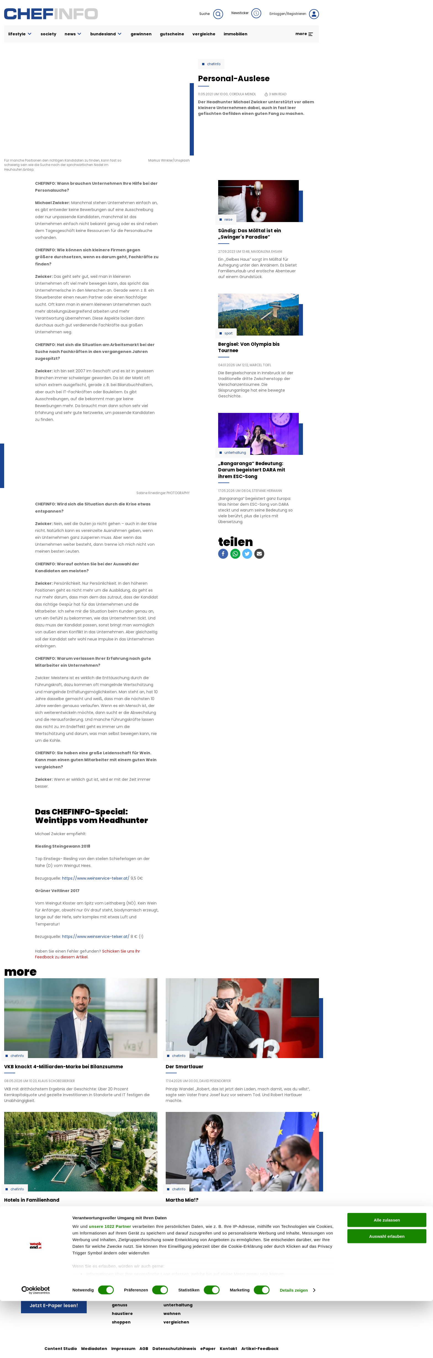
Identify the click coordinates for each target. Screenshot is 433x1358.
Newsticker (246, 13)
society (48, 34)
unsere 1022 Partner (110, 1283)
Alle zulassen (387, 1277)
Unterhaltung (235, 452)
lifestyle (20, 34)
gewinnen (141, 34)
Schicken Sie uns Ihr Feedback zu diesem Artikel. (87, 954)
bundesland (106, 34)
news (73, 34)
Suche (211, 14)
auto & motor (126, 1262)
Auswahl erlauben (387, 1293)
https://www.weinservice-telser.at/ (96, 878)
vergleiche (203, 34)
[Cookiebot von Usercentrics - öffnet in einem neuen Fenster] (36, 1347)
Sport (229, 333)
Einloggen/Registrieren (294, 14)
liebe (168, 1262)
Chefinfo (213, 64)
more (304, 33)
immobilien (235, 34)
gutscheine (172, 34)
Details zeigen (294, 1347)
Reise (228, 219)
